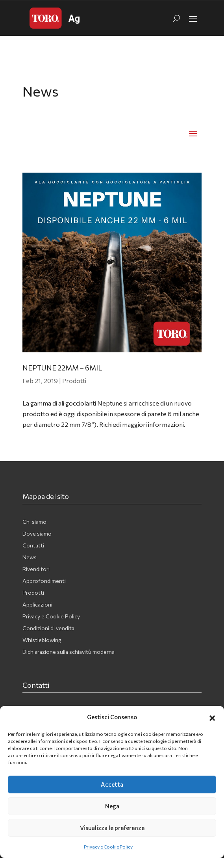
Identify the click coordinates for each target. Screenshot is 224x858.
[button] (212, 717)
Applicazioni (37, 605)
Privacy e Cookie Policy (108, 846)
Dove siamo (37, 534)
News (29, 557)
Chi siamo (34, 522)
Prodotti (74, 380)
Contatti (33, 546)
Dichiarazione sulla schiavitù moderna (68, 652)
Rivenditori (36, 569)
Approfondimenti (44, 581)
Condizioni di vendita (48, 628)
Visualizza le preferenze (112, 827)
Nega (112, 806)
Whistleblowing (41, 640)
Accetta (112, 784)
